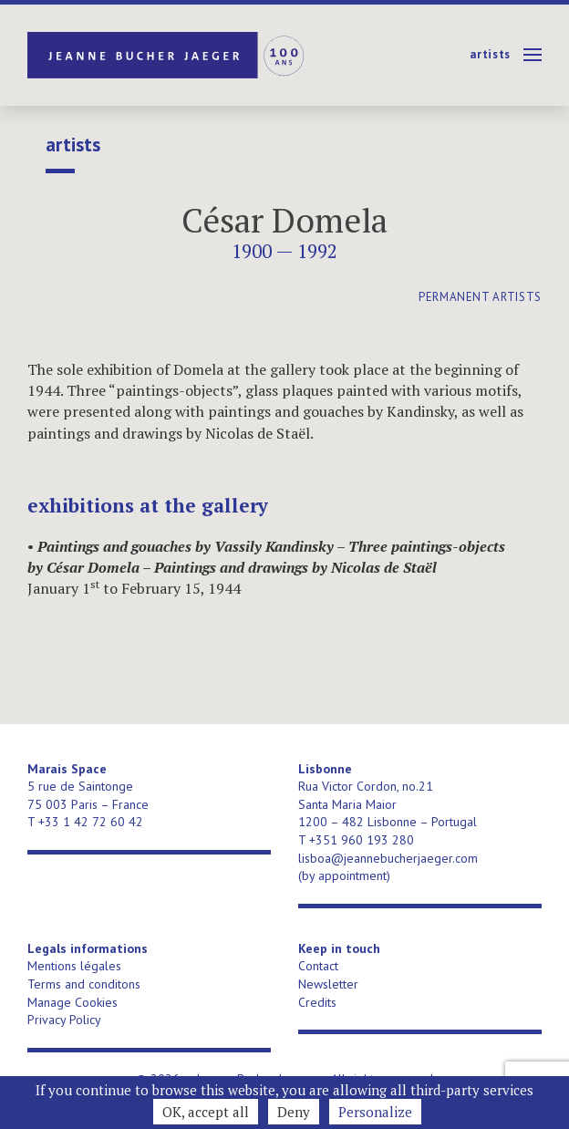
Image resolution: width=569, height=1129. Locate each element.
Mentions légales (74, 966)
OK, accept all (205, 1112)
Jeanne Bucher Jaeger (167, 55)
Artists (490, 54)
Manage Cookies (72, 1002)
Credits (317, 1002)
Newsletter (328, 984)
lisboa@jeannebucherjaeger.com (388, 858)
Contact (318, 966)
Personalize (375, 1112)
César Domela (284, 220)
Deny (293, 1112)
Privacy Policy (64, 1019)
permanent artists (480, 297)
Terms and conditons (83, 984)
